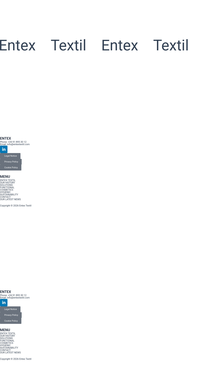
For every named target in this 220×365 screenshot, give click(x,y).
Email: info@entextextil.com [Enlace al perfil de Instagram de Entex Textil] (15, 144)
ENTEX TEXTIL (8, 180)
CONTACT (5, 197)
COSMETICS (6, 189)
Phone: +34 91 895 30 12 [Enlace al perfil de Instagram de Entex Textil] (13, 142)
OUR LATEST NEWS (10, 199)
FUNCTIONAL (7, 187)
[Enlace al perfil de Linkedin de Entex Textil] (3, 149)
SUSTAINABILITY (9, 194)
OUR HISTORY (7, 182)
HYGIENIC (5, 192)
